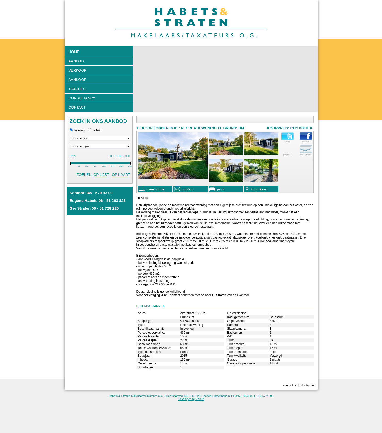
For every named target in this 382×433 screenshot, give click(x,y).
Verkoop (77, 70)
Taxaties (77, 89)
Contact (77, 107)
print (217, 189)
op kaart (121, 175)
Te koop (79, 130)
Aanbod (76, 61)
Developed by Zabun (191, 399)
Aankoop (77, 80)
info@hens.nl (222, 395)
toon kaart (256, 189)
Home (74, 52)
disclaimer (308, 385)
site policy (290, 385)
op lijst (101, 175)
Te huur (97, 130)
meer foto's (151, 189)
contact (184, 189)
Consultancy (82, 98)
